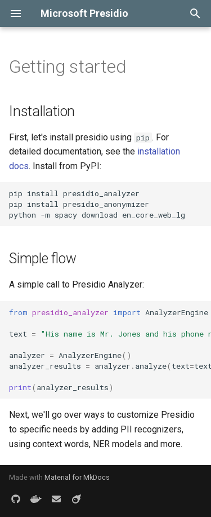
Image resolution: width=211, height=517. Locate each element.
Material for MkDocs (77, 477)
